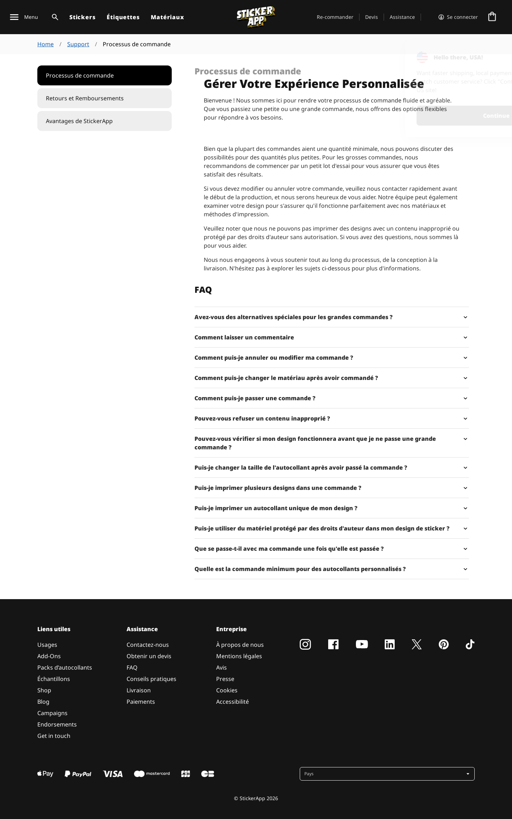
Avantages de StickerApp (79, 121)
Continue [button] (413, 116)
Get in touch (53, 736)
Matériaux (167, 17)
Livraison (139, 690)
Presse (225, 679)
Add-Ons (49, 656)
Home (45, 44)
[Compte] (458, 17)
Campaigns (52, 713)
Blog (43, 702)
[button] (387, 773)
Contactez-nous (148, 645)
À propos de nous (240, 645)
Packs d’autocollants (64, 667)
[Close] (490, 54)
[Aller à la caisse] (492, 17)
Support (78, 44)
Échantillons (53, 679)
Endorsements (57, 724)
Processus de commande (80, 75)
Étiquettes (123, 17)
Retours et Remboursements (85, 98)
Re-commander (335, 17)
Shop (44, 690)
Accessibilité (232, 702)
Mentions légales (239, 656)
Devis (371, 17)
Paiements (141, 702)
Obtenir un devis (149, 656)
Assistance (402, 17)
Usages (47, 645)
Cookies (227, 690)
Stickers (82, 17)
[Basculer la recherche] (53, 17)
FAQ (132, 667)
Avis (221, 667)
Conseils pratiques (151, 679)
